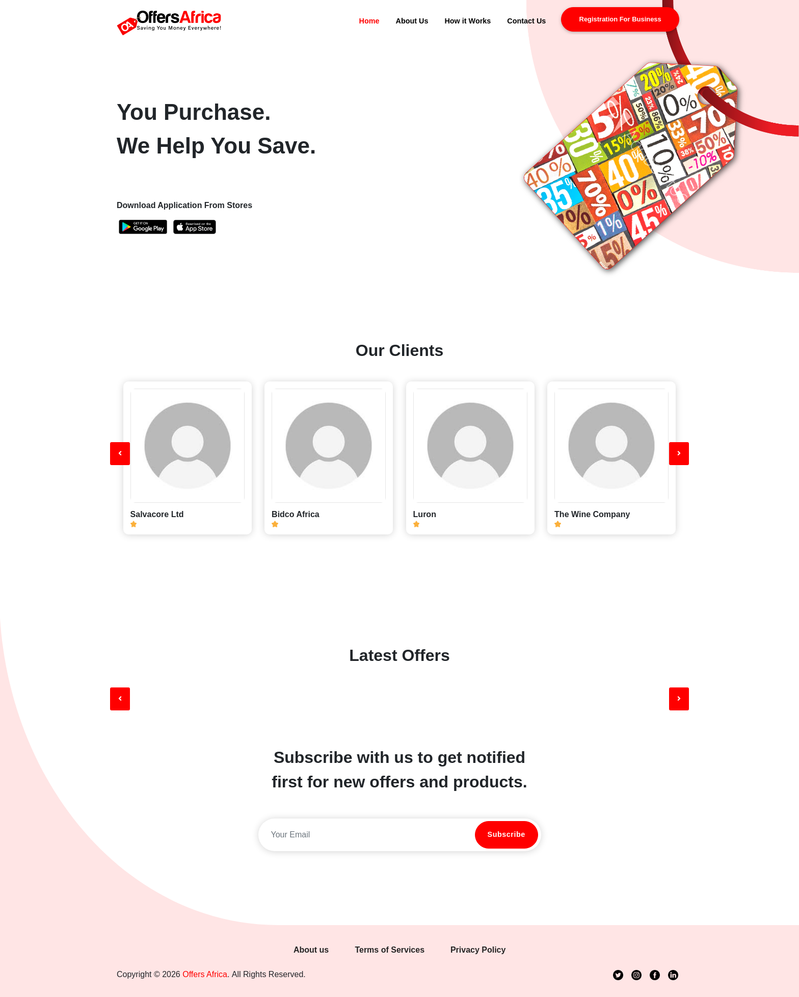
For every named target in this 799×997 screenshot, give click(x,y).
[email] (366, 835)
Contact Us (526, 21)
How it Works (467, 21)
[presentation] (120, 453)
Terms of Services (389, 949)
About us (311, 949)
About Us (411, 21)
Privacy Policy (478, 949)
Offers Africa (204, 974)
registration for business (620, 19)
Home (369, 21)
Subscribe (506, 834)
